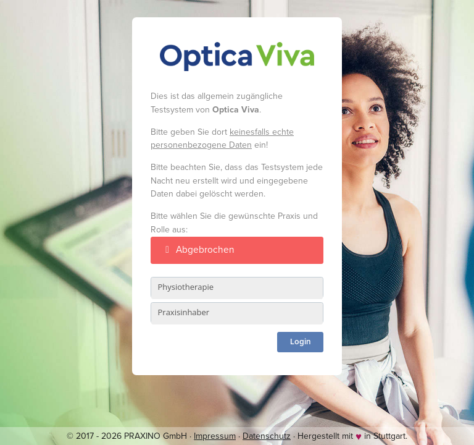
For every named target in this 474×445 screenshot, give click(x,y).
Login (300, 342)
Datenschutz (267, 436)
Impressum (215, 436)
